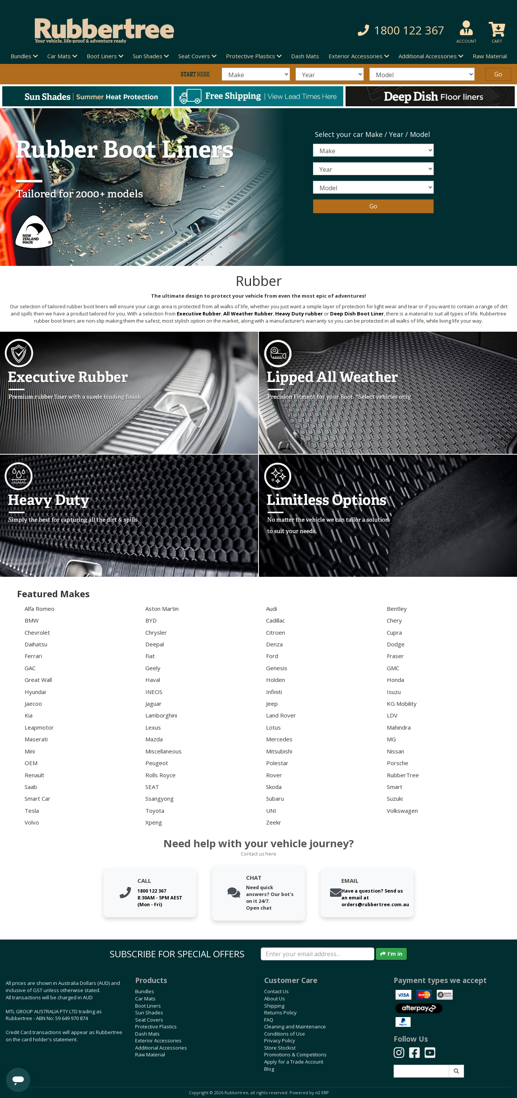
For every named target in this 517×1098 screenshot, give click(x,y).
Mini (30, 751)
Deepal (154, 644)
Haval (152, 679)
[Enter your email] (317, 953)
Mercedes (279, 739)
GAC (30, 668)
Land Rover (281, 715)
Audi (271, 608)
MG (391, 739)
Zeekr (273, 822)
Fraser (395, 656)
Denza (274, 644)
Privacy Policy (279, 1040)
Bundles (144, 991)
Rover (274, 775)
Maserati (36, 739)
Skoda (274, 786)
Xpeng (153, 822)
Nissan (395, 751)
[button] (368, 30)
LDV (392, 715)
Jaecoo (33, 703)
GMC (393, 668)
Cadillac (275, 620)
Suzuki (395, 798)
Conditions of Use (284, 1033)
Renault (34, 775)
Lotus (273, 727)
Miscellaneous (163, 751)
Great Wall (38, 679)
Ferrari (33, 656)
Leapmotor (39, 727)
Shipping (274, 1005)
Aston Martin (162, 608)
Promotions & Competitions (295, 1054)
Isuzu (394, 692)
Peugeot (156, 763)
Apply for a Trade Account (293, 1061)
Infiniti (274, 692)
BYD (151, 620)
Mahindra (399, 727)
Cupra (394, 632)
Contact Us (276, 991)
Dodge (396, 644)
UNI (271, 810)
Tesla (32, 810)
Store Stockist (280, 1047)
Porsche (397, 763)
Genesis (276, 668)
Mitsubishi (279, 751)
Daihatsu (36, 644)
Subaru (275, 798)
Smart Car (37, 798)
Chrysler (156, 632)
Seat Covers (149, 1019)
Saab (31, 786)
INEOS (153, 692)
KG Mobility (402, 703)
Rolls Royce (160, 775)
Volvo (32, 822)
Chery (394, 620)
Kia (29, 715)
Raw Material (490, 56)
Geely (152, 668)
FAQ (268, 1019)
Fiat (150, 656)
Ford (272, 656)
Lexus (153, 727)
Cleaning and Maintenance (295, 1026)
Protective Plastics (156, 1026)
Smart (394, 786)
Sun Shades (149, 1012)
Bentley (397, 608)
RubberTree (403, 775)
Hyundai (35, 692)
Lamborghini (161, 715)
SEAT (152, 786)
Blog (269, 1068)
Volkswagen (402, 810)
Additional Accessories (161, 1047)
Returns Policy (280, 1012)
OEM (31, 763)
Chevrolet (37, 632)
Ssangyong (159, 798)
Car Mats (145, 998)
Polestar (277, 763)
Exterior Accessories (158, 1040)
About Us (274, 998)
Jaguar (153, 703)
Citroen (275, 632)
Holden (275, 679)
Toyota (154, 810)
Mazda (154, 739)
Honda (395, 679)
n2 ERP (322, 1092)
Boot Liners (148, 1005)
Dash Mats (305, 56)
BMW (32, 620)
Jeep (272, 703)
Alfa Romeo (40, 608)
